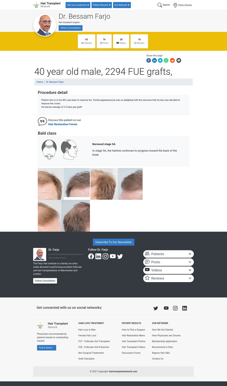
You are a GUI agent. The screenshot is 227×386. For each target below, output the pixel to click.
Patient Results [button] (100, 5)
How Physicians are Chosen (166, 335)
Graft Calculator (86, 358)
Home (40, 82)
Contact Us (157, 358)
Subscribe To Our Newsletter (113, 242)
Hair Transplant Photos (133, 341)
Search (164, 5)
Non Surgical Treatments (91, 353)
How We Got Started (162, 329)
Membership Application (164, 341)
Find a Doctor (182, 5)
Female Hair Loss (87, 335)
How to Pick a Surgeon (133, 329)
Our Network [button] (120, 5)
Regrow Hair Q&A (161, 353)
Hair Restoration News (133, 335)
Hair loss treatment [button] (77, 5)
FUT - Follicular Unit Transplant (94, 341)
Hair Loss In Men (87, 329)
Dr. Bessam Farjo (84, 16)
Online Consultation (71, 28)
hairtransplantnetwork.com (123, 371)
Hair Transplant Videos (133, 347)
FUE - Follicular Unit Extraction (93, 347)
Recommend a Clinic (162, 347)
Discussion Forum (131, 353)
